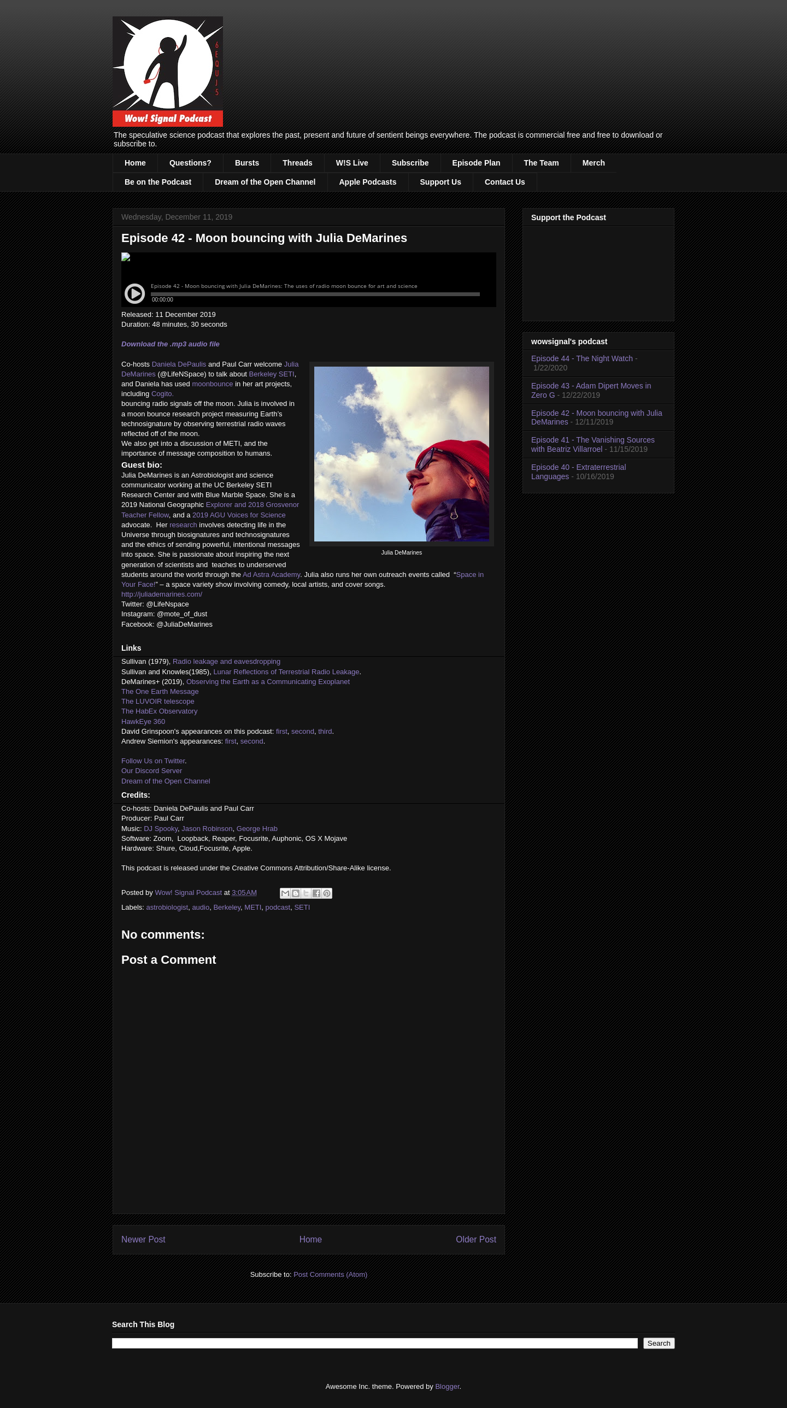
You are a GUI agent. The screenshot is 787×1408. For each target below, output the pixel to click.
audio (200, 907)
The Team (541, 162)
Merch (594, 162)
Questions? (190, 162)
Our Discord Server (151, 771)
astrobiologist (167, 907)
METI (252, 907)
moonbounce (212, 384)
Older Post (476, 1239)
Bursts (247, 162)
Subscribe (410, 162)
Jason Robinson (206, 828)
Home (135, 162)
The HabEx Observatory (159, 711)
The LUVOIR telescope (158, 701)
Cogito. (162, 394)
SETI (302, 907)
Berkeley (226, 907)
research (183, 525)
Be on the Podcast (158, 182)
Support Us (440, 182)
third (325, 731)
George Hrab (257, 828)
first (281, 731)
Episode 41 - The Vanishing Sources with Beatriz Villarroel (593, 444)
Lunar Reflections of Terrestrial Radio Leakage (286, 672)
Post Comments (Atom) (330, 1274)
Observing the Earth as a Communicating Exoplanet (268, 682)
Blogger (447, 1386)
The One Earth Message (160, 691)
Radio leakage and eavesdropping (226, 661)
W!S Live (352, 162)
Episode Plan (477, 162)
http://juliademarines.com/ (161, 594)
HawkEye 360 (143, 721)
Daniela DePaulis (179, 364)
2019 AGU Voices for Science (239, 515)
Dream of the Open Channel (265, 182)
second (302, 731)
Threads (297, 162)
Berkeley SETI (272, 374)
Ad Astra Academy (271, 574)
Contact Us (505, 182)
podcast (278, 907)
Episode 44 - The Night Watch (582, 358)
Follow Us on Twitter (153, 761)
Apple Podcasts (368, 182)
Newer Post (143, 1239)
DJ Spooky (161, 828)
